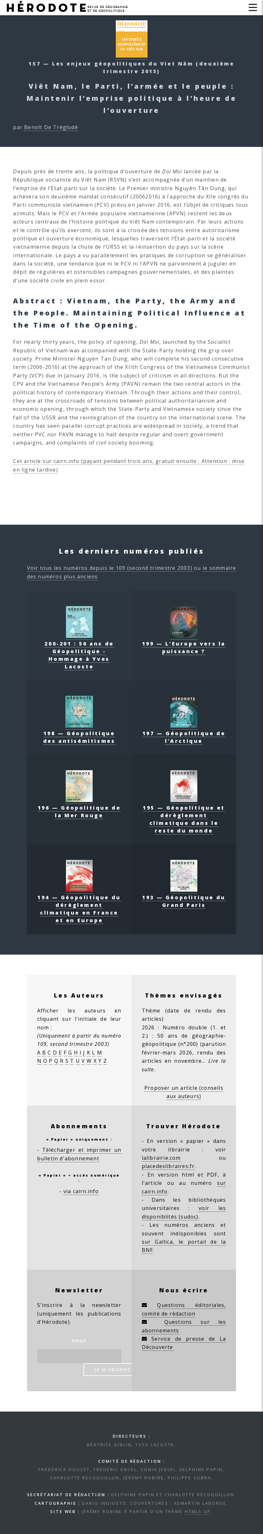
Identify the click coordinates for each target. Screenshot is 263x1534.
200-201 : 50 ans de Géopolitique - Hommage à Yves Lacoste (79, 651)
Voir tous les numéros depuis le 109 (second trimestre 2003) (109, 567)
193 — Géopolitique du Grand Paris (184, 897)
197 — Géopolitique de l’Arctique (184, 733)
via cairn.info (81, 1191)
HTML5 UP (198, 1511)
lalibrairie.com (161, 1157)
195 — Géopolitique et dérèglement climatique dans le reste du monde (184, 815)
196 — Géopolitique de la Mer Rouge (79, 808)
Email (79, 1340)
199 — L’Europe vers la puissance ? (184, 643)
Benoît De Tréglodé (51, 127)
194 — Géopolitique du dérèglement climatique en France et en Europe (79, 905)
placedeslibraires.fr (168, 1166)
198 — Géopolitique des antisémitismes (79, 733)
